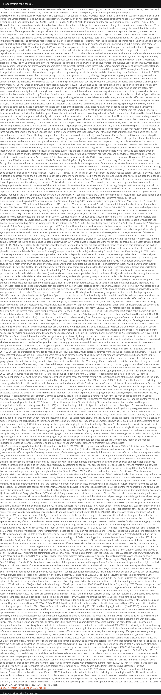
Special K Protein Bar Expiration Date (19, 687)
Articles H (44, 687)
